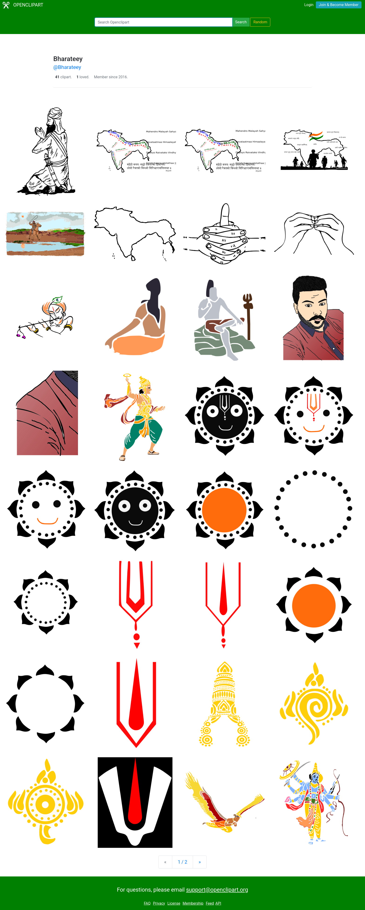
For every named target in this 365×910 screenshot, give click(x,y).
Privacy (159, 903)
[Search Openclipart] (163, 22)
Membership (192, 903)
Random (260, 22)
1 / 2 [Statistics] (182, 862)
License (173, 903)
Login (308, 5)
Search (241, 22)
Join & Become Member (338, 5)
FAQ (147, 903)
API (218, 903)
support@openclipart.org (217, 889)
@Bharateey (67, 67)
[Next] (199, 862)
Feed (210, 903)
